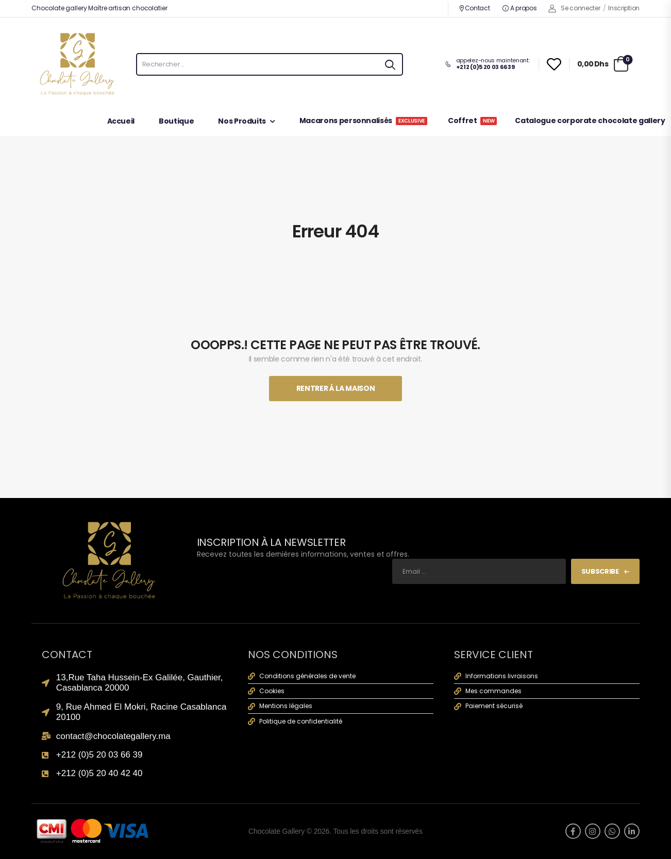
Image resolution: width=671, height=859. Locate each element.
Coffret (472, 121)
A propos (519, 8)
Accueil (121, 121)
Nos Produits (242, 121)
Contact (474, 8)
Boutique (176, 121)
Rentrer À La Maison (335, 388)
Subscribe (600, 571)
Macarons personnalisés (363, 121)
